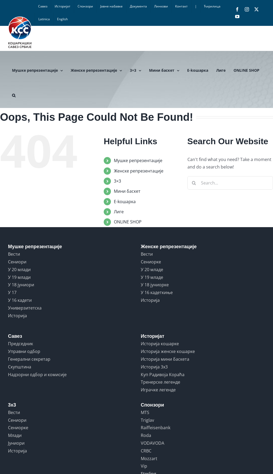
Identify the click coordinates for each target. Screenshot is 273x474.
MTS (145, 412)
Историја (17, 316)
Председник (20, 344)
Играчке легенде (158, 390)
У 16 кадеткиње (157, 292)
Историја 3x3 (154, 367)
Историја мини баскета (165, 359)
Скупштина (19, 367)
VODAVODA (152, 443)
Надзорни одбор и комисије (37, 374)
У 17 (12, 292)
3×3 (117, 181)
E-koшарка (125, 201)
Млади (15, 435)
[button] (13, 95)
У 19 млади (19, 277)
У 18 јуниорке (155, 285)
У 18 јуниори (21, 285)
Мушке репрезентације (138, 160)
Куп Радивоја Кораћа (162, 374)
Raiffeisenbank (155, 428)
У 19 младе (152, 277)
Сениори (17, 262)
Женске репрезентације (138, 171)
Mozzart (149, 458)
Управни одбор (24, 351)
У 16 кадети (20, 300)
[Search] (194, 183)
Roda (146, 435)
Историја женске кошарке (168, 351)
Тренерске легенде (160, 382)
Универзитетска (25, 308)
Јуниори (16, 443)
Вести (14, 254)
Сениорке (151, 262)
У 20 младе (152, 269)
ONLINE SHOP (128, 222)
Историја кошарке (160, 344)
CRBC (146, 451)
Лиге (119, 212)
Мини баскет (127, 191)
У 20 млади (19, 269)
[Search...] (230, 183)
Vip (144, 466)
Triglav (147, 420)
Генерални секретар (29, 359)
